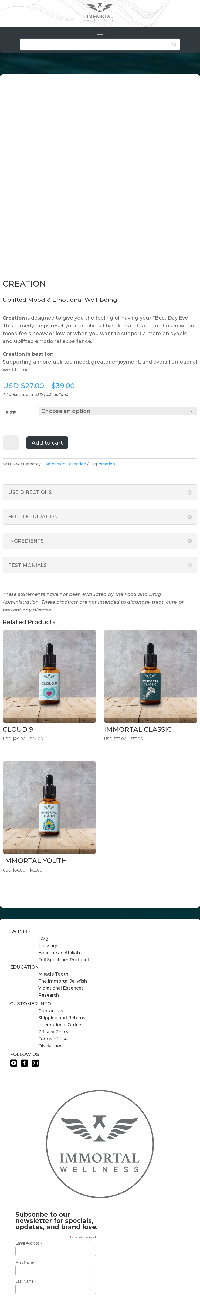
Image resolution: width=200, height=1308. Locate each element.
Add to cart (47, 442)
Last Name (26, 1280)
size (10, 412)
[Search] (100, 44)
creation (107, 463)
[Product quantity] (11, 442)
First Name (26, 1262)
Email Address (29, 1242)
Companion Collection (64, 463)
